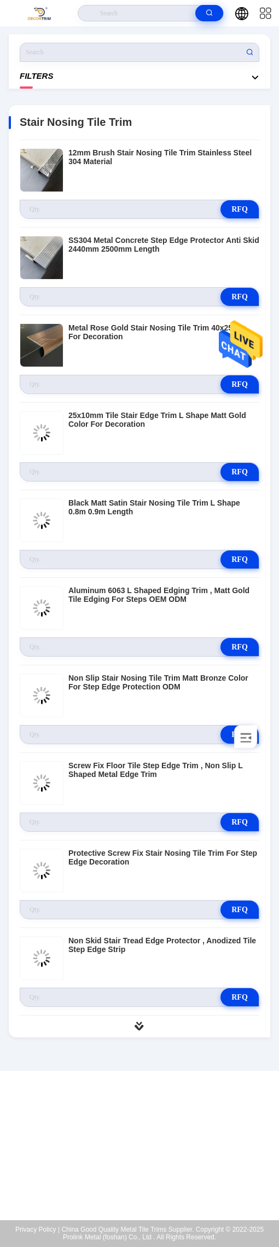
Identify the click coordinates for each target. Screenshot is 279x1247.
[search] (209, 13)
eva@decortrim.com (146, 1151)
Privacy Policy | (37, 1229)
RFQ (239, 209)
